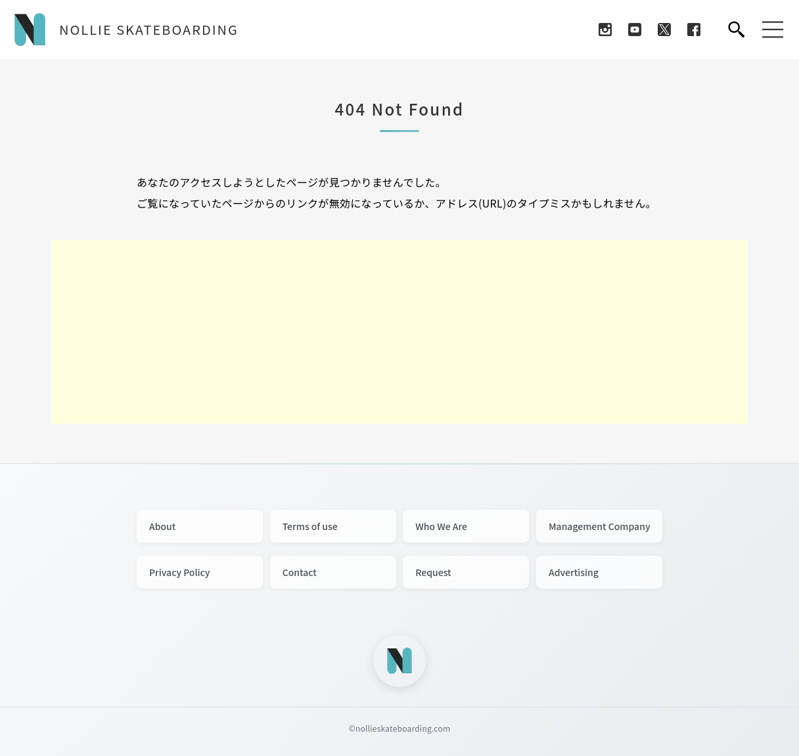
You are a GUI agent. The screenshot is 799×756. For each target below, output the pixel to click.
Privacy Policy (179, 572)
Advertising (574, 572)
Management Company (600, 526)
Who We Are (441, 526)
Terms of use (310, 526)
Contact (300, 572)
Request (433, 572)
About (162, 526)
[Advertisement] (399, 332)
